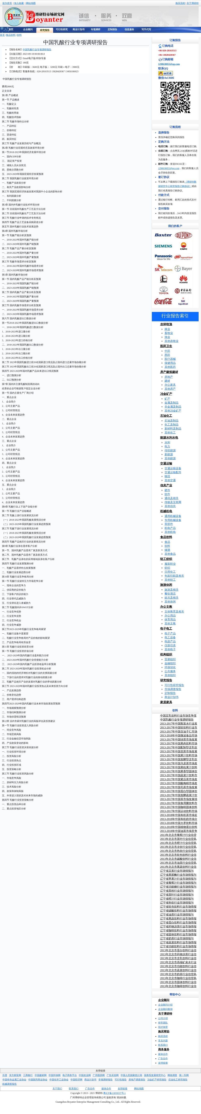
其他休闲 (170, 601)
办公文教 (166, 606)
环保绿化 (170, 667)
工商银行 (28, 1075)
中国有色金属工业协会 (14, 1079)
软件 (167, 494)
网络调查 (172, 1075)
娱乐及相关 (172, 597)
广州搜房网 (99, 1075)
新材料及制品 (173, 428)
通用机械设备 (173, 516)
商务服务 (163, 1049)
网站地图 (31, 3)
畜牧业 (169, 333)
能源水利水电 (169, 437)
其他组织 (170, 675)
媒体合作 (163, 1054)
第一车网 (184, 1075)
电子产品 (170, 633)
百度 (4, 1075)
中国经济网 (76, 1079)
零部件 (169, 524)
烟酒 (167, 549)
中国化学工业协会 (58, 1079)
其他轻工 (170, 579)
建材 (167, 380)
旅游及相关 (172, 589)
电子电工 (166, 628)
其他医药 (170, 366)
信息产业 (166, 485)
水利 (167, 442)
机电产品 (170, 528)
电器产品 (170, 641)
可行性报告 (121, 1079)
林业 (167, 329)
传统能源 (170, 450)
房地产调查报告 (137, 1079)
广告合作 (163, 1058)
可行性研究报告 (174, 685)
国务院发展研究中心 (155, 1075)
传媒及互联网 (173, 502)
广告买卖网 (113, 1075)
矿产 (167, 398)
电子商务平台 (69, 1075)
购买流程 (180, 3)
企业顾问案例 (165, 1009)
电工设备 (170, 637)
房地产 (169, 376)
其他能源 (170, 458)
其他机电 (170, 532)
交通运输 (166, 463)
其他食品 (170, 553)
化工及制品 (172, 424)
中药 (167, 351)
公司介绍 (163, 1018)
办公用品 (170, 615)
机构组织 (166, 654)
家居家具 (166, 702)
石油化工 (166, 415)
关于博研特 (193, 3)
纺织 (167, 567)
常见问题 (163, 1040)
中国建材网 (41, 1075)
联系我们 (163, 1045)
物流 (167, 476)
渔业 (167, 337)
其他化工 (170, 432)
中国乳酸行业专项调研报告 (37, 49)
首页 (2, 35)
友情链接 (163, 1062)
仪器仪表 (170, 645)
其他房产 (170, 388)
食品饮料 (11, 35)
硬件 (167, 490)
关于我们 (57, 1088)
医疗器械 (170, 358)
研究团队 (163, 1022)
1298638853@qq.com (169, 64)
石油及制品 (172, 420)
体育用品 (170, 619)
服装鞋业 (170, 563)
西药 (167, 354)
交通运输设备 (173, 468)
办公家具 (170, 384)
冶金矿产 (166, 393)
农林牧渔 (166, 324)
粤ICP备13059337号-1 (114, 1093)
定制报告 (170, 693)
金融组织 (170, 663)
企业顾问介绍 (165, 1004)
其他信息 (170, 506)
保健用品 (170, 362)
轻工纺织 (166, 559)
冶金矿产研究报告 (156, 1079)
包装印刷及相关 (174, 575)
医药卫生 (166, 346)
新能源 (169, 454)
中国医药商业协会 (37, 1079)
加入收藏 (19, 3)
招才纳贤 (163, 1027)
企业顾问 (163, 1000)
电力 (167, 446)
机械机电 (166, 511)
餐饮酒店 (170, 593)
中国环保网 (54, 1075)
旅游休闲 (166, 584)
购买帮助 (163, 1031)
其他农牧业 (172, 341)
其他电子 (170, 649)
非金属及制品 (173, 406)
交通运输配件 (173, 472)
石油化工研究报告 (177, 1079)
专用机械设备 (173, 520)
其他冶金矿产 (173, 410)
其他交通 (170, 480)
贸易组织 (170, 659)
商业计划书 (172, 697)
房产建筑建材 (169, 372)
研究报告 (166, 680)
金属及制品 (172, 402)
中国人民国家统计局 (131, 1075)
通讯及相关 (172, 498)
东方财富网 (15, 1075)
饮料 (19, 35)
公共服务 (170, 671)
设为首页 (7, 3)
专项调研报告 (105, 1079)
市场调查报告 (173, 689)
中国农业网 (85, 1075)
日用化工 (170, 571)
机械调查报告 (9, 1084)
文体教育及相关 (174, 611)
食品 (167, 541)
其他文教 (170, 623)
